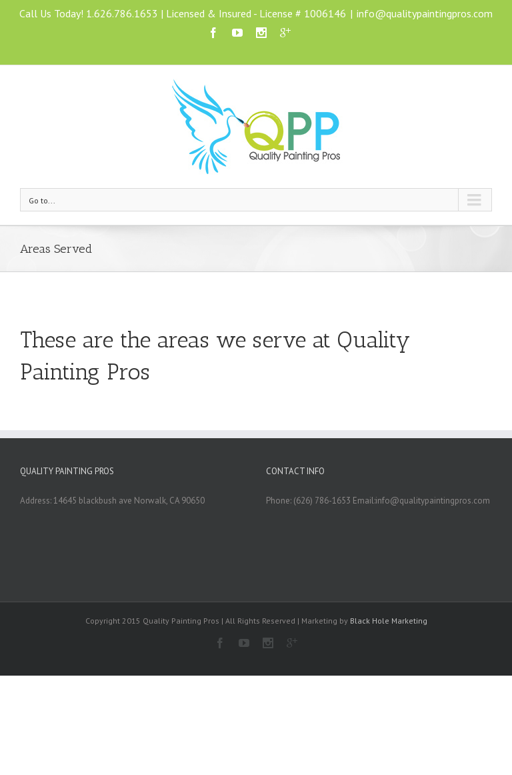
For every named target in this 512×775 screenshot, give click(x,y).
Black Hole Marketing (388, 621)
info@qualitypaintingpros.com (425, 13)
